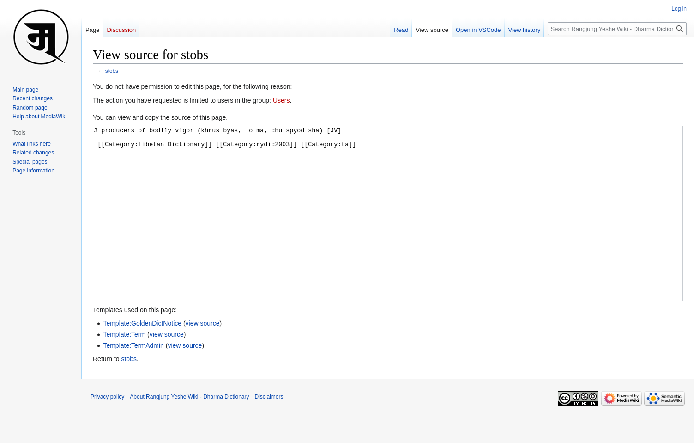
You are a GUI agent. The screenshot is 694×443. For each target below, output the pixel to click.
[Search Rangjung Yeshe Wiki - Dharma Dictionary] (617, 28)
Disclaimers (269, 431)
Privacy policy (107, 431)
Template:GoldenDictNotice (142, 358)
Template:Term (124, 369)
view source (203, 358)
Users (281, 100)
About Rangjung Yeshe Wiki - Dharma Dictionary (189, 431)
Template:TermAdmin (133, 380)
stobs (111, 71)
